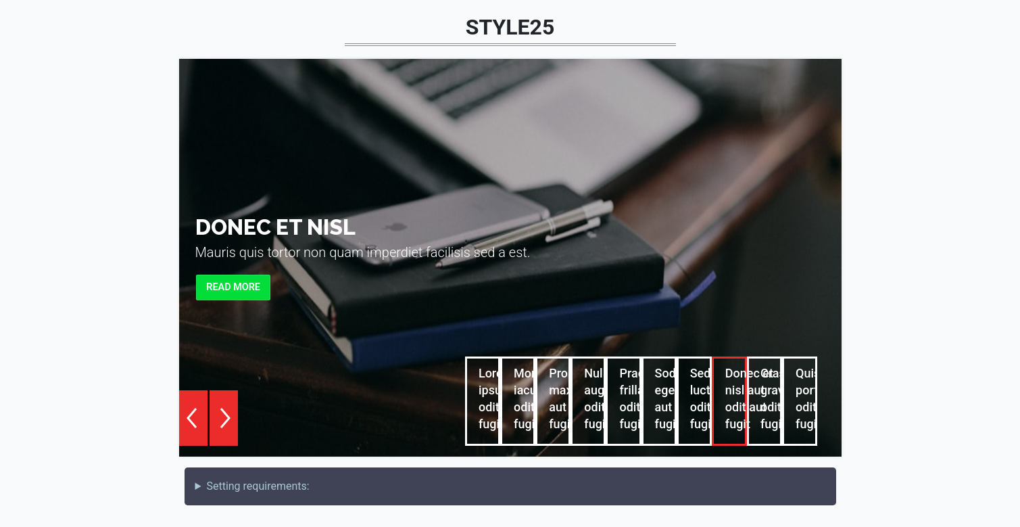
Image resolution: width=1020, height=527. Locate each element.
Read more (233, 287)
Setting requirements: (257, 486)
